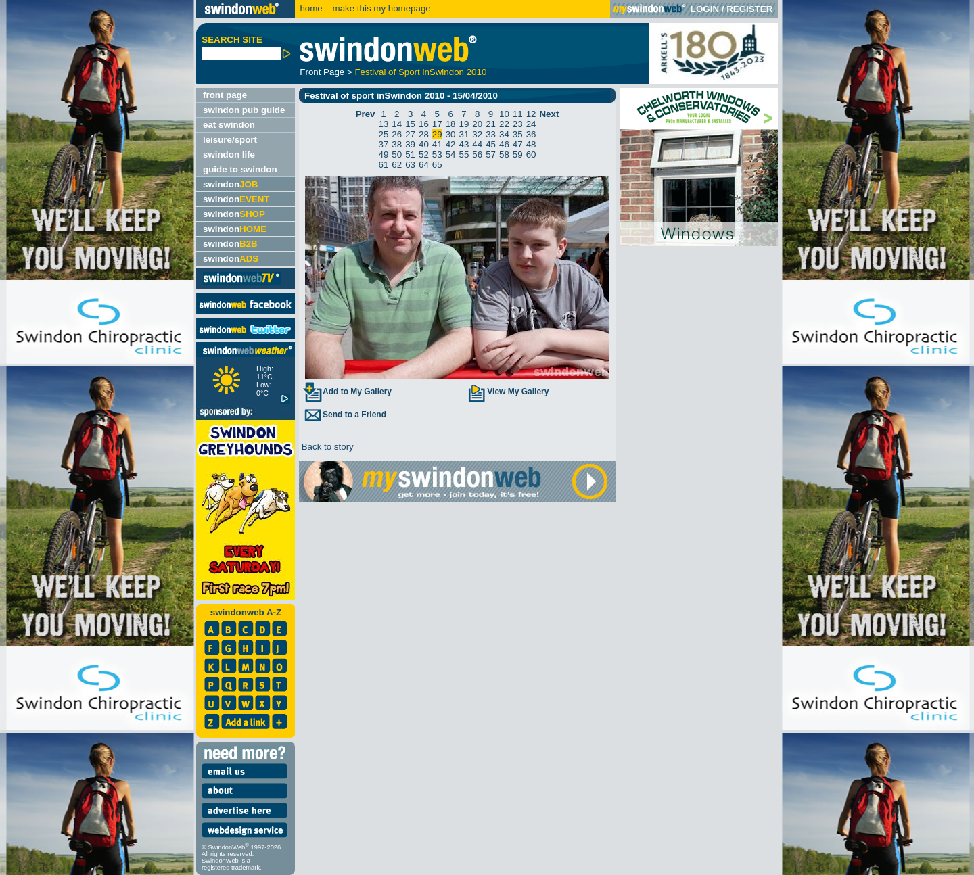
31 (464, 134)
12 (531, 114)
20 (477, 124)
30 (451, 134)
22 (504, 124)
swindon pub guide (244, 110)
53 (437, 154)
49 (384, 154)
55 (464, 154)
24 (531, 124)
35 (518, 134)
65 (437, 165)
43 (464, 144)
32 (477, 134)
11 (518, 114)
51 (410, 154)
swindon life (229, 154)
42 (451, 144)
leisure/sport (230, 140)
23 (518, 124)
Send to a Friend (344, 414)
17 (437, 124)
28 (424, 134)
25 (384, 134)
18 (451, 124)
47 (518, 144)
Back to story (326, 447)
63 (410, 165)
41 (437, 144)
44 (477, 144)
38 (397, 144)
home (311, 8)
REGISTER (749, 9)
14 (397, 124)
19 (464, 124)
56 (477, 154)
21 (491, 124)
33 (491, 134)
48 (531, 144)
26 (397, 134)
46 (504, 144)
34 (504, 134)
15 (410, 124)
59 (518, 154)
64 (424, 165)
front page (225, 95)
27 (410, 134)
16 (424, 124)
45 (491, 144)
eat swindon (229, 125)
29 (437, 134)
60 (531, 154)
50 (397, 154)
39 (410, 144)
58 (504, 154)
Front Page (322, 72)
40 (424, 144)
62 (397, 165)
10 (504, 114)
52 (424, 154)
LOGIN (705, 9)
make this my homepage (380, 8)
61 (384, 165)
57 (491, 154)
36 (531, 134)
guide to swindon (240, 169)
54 (451, 154)
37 (384, 144)
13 (384, 124)
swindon (230, 184)
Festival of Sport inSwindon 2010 (420, 72)
